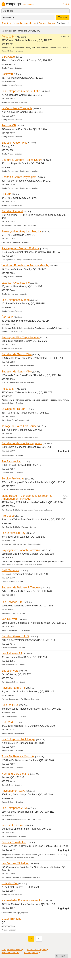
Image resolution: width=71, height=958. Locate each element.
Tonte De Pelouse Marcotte (18, 756)
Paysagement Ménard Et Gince (21, 248)
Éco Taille (7, 317)
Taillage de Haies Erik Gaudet (20, 426)
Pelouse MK (9, 36)
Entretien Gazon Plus (14, 142)
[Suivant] (39, 939)
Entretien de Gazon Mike (17, 354)
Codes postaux (31, 952)
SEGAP (6, 194)
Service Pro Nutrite (13, 478)
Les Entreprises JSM (14, 808)
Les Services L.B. (12, 602)
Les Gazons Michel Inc (15, 863)
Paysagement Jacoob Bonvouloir (21, 550)
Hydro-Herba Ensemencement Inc (22, 900)
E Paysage (8, 56)
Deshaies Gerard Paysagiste (19, 176)
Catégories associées (12, 949)
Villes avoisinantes (10, 952)
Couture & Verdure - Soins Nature (22, 159)
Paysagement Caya (13, 790)
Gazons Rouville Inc (14, 842)
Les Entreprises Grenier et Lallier (21, 91)
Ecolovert (7, 73)
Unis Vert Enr (10, 883)
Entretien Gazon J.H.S (15, 636)
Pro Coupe (8, 515)
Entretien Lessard (12, 211)
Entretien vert (10, 670)
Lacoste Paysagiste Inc (16, 282)
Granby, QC (9, 17)
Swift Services (10, 570)
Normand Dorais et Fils (15, 773)
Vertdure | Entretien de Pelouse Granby (25, 265)
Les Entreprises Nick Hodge (18, 739)
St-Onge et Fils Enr (13, 408)
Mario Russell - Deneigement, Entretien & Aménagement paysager (27, 497)
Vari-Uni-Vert (9, 619)
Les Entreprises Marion (16, 299)
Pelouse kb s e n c (13, 825)
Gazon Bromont (11, 918)
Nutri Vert (7, 722)
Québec (42, 23)
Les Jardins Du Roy (13, 532)
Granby (51, 23)
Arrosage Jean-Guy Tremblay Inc (22, 231)
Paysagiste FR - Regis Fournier (21, 337)
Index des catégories (36, 949)
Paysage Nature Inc (13, 687)
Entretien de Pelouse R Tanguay (21, 587)
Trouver (62, 17)
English (66, 4)
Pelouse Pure (10, 705)
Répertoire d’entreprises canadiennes (19, 23)
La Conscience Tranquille (17, 108)
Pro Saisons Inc (11, 461)
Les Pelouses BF (12, 653)
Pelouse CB (9, 125)
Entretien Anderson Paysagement (22, 443)
